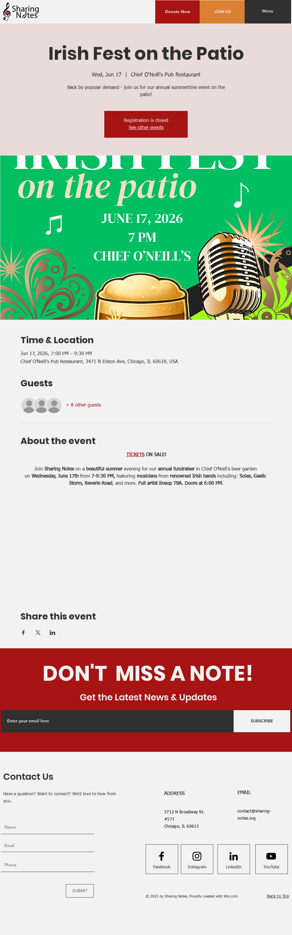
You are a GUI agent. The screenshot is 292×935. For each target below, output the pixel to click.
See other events (146, 127)
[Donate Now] (177, 11)
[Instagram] (197, 867)
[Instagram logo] (197, 856)
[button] (267, 11)
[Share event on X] (38, 632)
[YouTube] (271, 867)
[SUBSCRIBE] (262, 721)
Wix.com (231, 896)
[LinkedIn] (234, 867)
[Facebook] (162, 867)
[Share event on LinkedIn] (52, 632)
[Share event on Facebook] (23, 632)
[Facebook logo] (161, 856)
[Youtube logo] (271, 856)
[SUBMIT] (80, 891)
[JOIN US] (223, 11)
